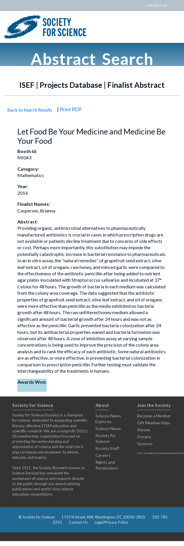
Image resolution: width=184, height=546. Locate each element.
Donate (144, 436)
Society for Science (105, 438)
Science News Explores (108, 418)
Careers (103, 455)
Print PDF (71, 109)
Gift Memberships (153, 422)
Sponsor (145, 443)
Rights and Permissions (106, 465)
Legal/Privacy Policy (111, 522)
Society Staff (107, 448)
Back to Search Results (29, 109)
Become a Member (154, 415)
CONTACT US (156, 5)
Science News (108, 428)
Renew (143, 429)
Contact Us (78, 522)
